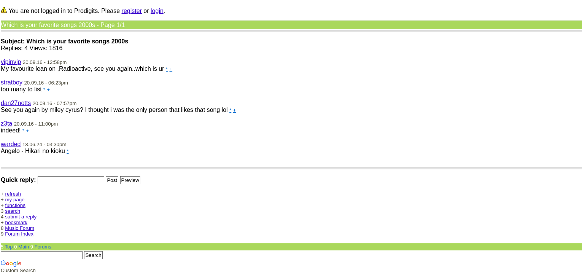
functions (15, 205)
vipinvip (11, 62)
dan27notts (16, 103)
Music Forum (19, 228)
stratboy (11, 82)
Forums (43, 247)
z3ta (6, 123)
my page (15, 199)
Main (23, 247)
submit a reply (21, 217)
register (132, 11)
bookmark (16, 222)
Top (9, 247)
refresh (13, 194)
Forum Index (19, 234)
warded (11, 144)
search (12, 211)
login (157, 11)
